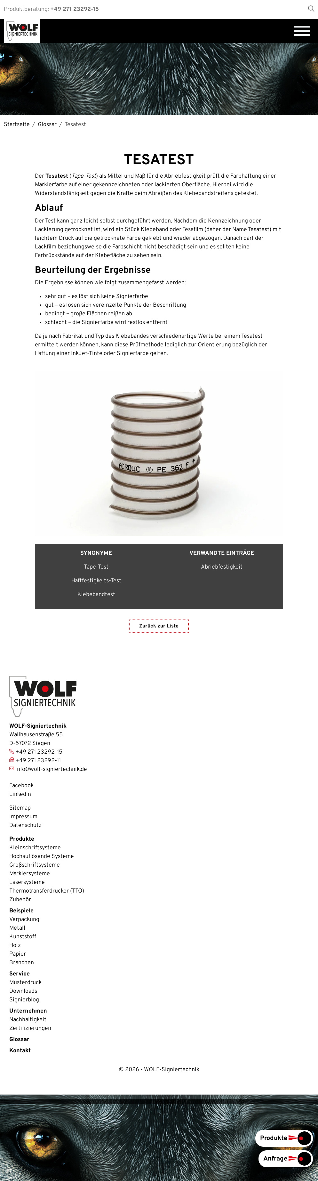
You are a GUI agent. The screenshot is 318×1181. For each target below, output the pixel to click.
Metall (17, 928)
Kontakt (20, 1051)
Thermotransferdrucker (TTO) (46, 891)
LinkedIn (20, 794)
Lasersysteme (27, 882)
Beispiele (21, 911)
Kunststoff (22, 937)
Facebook (21, 785)
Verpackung (24, 919)
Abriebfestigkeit (221, 567)
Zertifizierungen (30, 1028)
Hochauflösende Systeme (41, 856)
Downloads (23, 991)
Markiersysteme (29, 874)
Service (19, 974)
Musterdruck (25, 982)
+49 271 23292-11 (38, 760)
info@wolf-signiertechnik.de (51, 769)
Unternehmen (28, 1011)
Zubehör (20, 899)
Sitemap (20, 808)
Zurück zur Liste (159, 626)
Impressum (23, 817)
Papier (17, 954)
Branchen (21, 963)
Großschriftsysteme (34, 865)
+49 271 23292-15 (74, 9)
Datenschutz (25, 825)
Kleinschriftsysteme (35, 848)
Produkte (21, 839)
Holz (15, 945)
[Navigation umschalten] (302, 31)
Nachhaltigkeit (27, 1019)
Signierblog (24, 1000)
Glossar (19, 1039)
